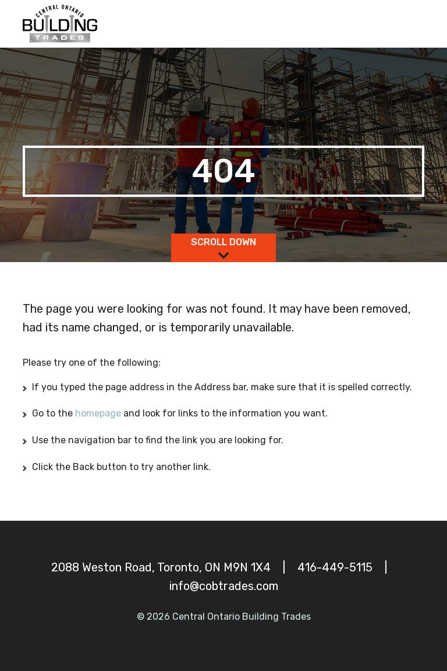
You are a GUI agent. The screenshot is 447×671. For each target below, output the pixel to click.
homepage (99, 413)
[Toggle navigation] (411, 24)
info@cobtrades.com (223, 586)
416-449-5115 (334, 567)
